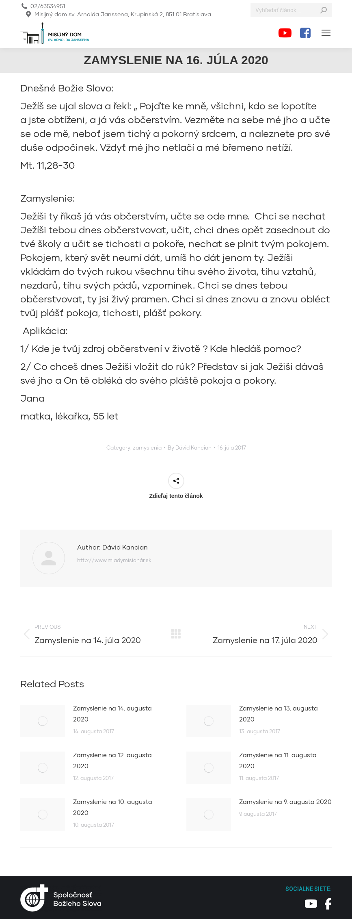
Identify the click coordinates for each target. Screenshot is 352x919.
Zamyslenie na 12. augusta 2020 (112, 760)
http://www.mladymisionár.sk (114, 560)
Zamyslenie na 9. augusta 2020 (285, 801)
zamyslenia (147, 447)
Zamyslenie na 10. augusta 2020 (112, 807)
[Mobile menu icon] (326, 33)
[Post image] (42, 721)
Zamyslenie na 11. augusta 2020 (278, 760)
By (190, 447)
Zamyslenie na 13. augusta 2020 (278, 713)
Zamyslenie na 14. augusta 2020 (112, 713)
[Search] (291, 10)
